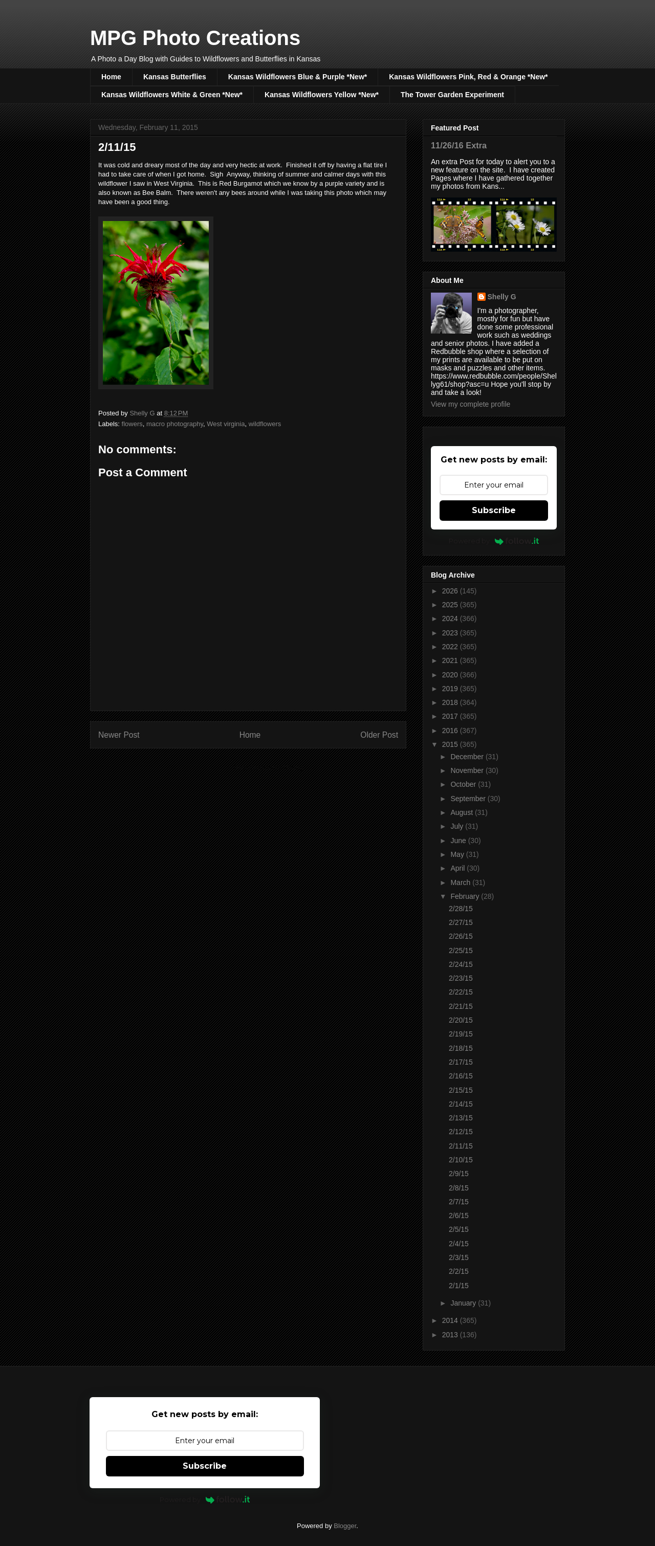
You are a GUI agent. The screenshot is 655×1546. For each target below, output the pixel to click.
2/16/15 (461, 1076)
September (468, 798)
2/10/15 (461, 1160)
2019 (451, 688)
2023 (451, 633)
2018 (451, 702)
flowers (132, 424)
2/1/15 (459, 1286)
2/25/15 (461, 950)
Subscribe (494, 510)
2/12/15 (461, 1132)
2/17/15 (461, 1062)
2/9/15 (459, 1173)
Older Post (379, 735)
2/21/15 (461, 1006)
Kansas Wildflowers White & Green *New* (172, 95)
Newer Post (119, 735)
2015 (451, 744)
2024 (451, 618)
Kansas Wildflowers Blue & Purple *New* (297, 77)
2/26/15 (461, 936)
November (467, 770)
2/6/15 (459, 1215)
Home (111, 77)
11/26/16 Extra (459, 145)
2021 (451, 660)
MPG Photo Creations (195, 38)
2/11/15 (461, 1146)
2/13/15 (461, 1118)
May (458, 854)
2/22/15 (461, 992)
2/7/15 (459, 1202)
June (459, 840)
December (467, 757)
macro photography (174, 424)
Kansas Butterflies (174, 77)
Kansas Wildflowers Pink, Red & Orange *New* (468, 77)
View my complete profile (470, 404)
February (465, 896)
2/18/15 (461, 1048)
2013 (451, 1335)
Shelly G (502, 297)
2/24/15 (461, 964)
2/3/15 (459, 1257)
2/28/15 (461, 908)
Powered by (494, 541)
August (462, 812)
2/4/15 (459, 1244)
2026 (451, 591)
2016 (451, 730)
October (464, 784)
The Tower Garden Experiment (452, 95)
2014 (451, 1320)
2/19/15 (461, 1034)
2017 (451, 716)
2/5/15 (459, 1229)
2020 (451, 675)
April (458, 868)
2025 (451, 605)
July (457, 826)
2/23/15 (461, 978)
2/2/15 (459, 1271)
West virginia (226, 424)
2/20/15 (461, 1020)
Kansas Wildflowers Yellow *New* (322, 95)
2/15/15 (461, 1090)
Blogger (345, 1526)
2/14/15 (461, 1104)
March (461, 882)
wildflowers (265, 424)
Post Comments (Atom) (268, 767)
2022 (451, 647)
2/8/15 (459, 1188)
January (464, 1303)
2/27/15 (461, 922)
